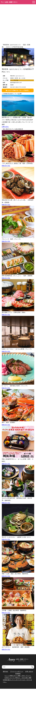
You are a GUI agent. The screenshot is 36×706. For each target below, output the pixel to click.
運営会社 (5, 671)
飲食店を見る (6, 165)
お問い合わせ (29, 671)
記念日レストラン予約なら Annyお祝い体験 (18, 677)
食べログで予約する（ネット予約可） (18, 90)
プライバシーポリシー (16, 671)
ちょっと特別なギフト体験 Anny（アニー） (18, 675)
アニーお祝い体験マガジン (9, 2)
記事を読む (5, 126)
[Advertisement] (18, 23)
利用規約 (18, 673)
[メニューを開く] (33, 2)
